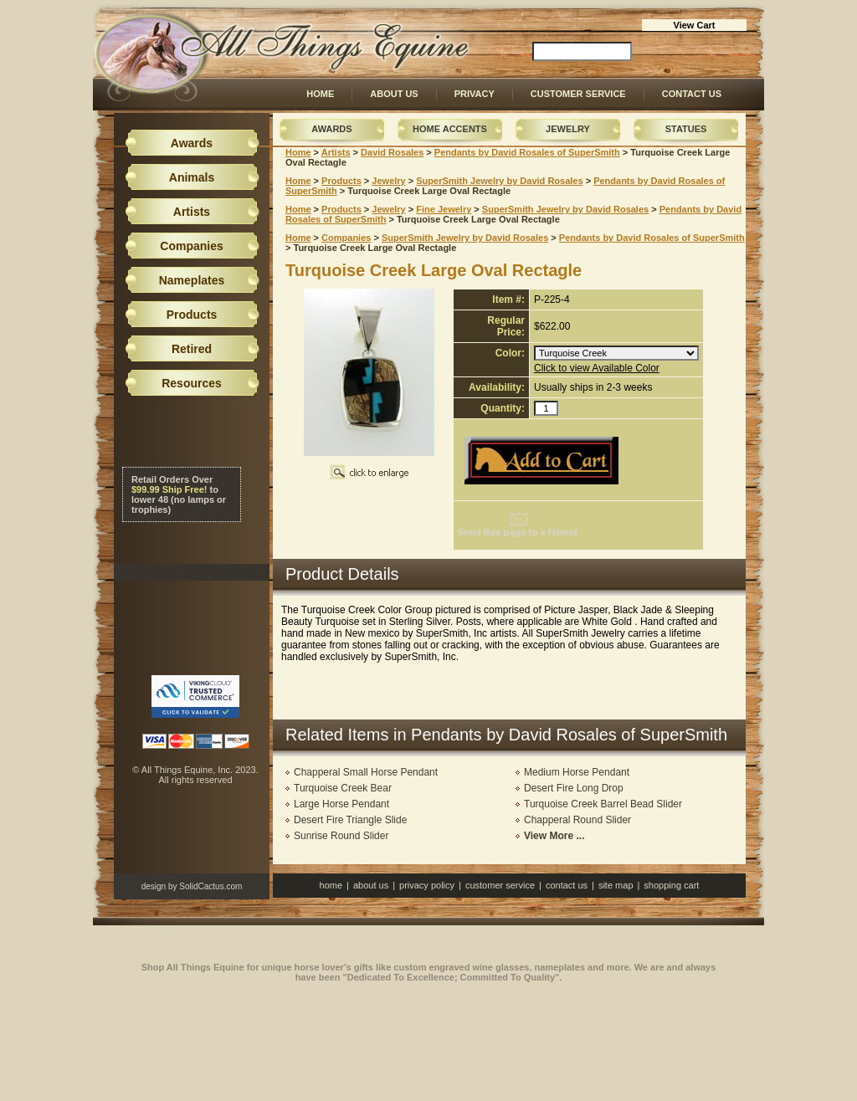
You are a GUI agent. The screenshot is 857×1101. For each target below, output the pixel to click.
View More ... (554, 836)
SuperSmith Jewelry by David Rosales (499, 181)
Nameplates (192, 280)
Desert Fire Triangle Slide (350, 820)
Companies (346, 238)
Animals (191, 177)
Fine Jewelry (443, 209)
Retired (192, 349)
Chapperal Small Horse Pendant (366, 772)
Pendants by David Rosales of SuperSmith (527, 152)
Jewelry (568, 129)
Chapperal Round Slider (577, 820)
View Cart (695, 25)
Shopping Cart (671, 885)
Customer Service (578, 94)
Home (320, 94)
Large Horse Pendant (341, 804)
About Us (394, 94)
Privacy (474, 94)
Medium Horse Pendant (576, 772)
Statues (686, 129)
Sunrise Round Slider (341, 836)
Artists (336, 152)
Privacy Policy (426, 885)
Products (341, 181)
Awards (331, 129)
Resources (192, 383)
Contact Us (691, 94)
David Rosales (392, 152)
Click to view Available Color (596, 368)
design (153, 886)
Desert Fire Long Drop (574, 788)
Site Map (616, 885)
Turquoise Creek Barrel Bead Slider (603, 804)
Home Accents (450, 129)
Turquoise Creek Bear (343, 788)
